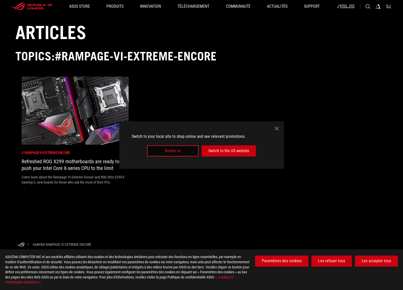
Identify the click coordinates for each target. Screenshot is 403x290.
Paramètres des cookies (282, 260)
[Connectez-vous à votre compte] (378, 6)
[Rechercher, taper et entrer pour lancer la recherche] (368, 6)
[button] (114, 6)
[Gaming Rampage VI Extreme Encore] (62, 244)
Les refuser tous (331, 260)
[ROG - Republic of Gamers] (32, 6)
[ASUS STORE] (79, 6)
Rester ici (173, 150)
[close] (277, 128)
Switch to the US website (228, 150)
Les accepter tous (376, 260)
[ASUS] (345, 6)
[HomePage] (21, 245)
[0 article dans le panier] (388, 6)
